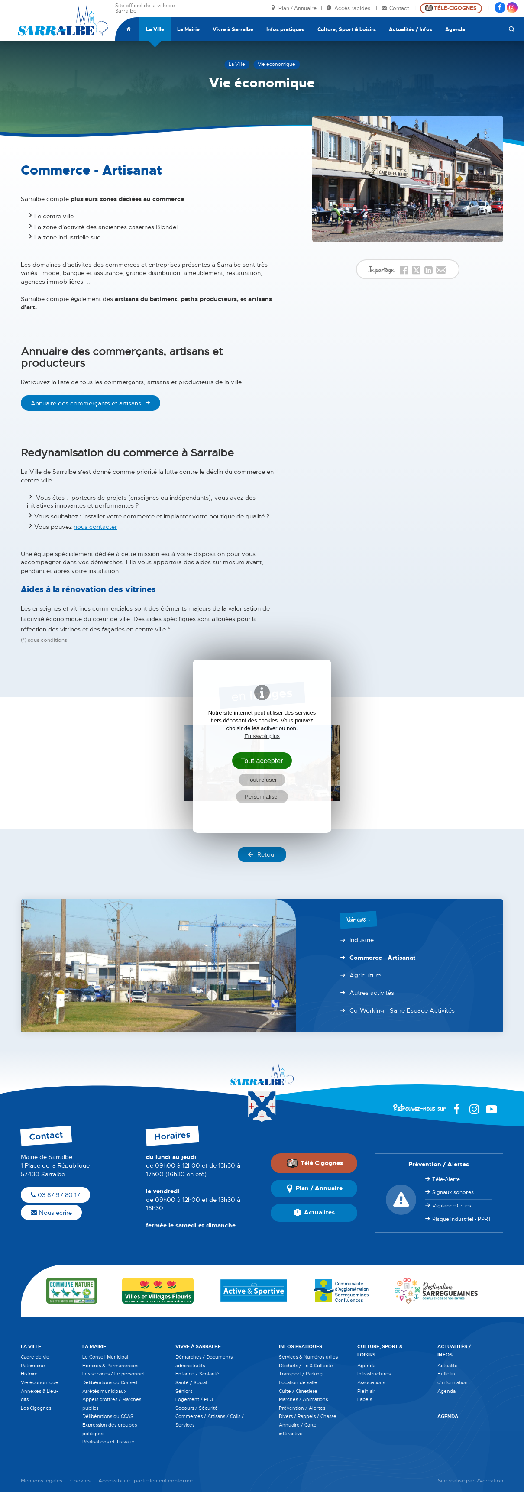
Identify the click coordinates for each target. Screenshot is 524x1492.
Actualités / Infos (410, 29)
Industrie (361, 940)
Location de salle (298, 1382)
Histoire (29, 1374)
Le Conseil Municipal (105, 1357)
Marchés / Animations (303, 1399)
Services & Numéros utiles (308, 1357)
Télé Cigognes (315, 1163)
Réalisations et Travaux (108, 1442)
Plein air (366, 1391)
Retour (262, 854)
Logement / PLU (194, 1399)
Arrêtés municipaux (104, 1391)
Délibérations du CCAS (107, 1416)
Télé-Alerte (446, 1179)
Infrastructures (374, 1374)
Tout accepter (262, 760)
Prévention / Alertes (302, 1408)
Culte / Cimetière (298, 1391)
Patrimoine (33, 1366)
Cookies (80, 1481)
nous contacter (95, 527)
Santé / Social (191, 1382)
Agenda (455, 29)
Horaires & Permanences (110, 1366)
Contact (396, 8)
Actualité (447, 1366)
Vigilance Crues (451, 1205)
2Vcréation (489, 1481)
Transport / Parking (301, 1374)
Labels (364, 1399)
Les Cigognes (36, 1408)
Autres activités (371, 993)
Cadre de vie (35, 1357)
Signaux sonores (453, 1192)
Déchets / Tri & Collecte (306, 1366)
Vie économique (39, 1382)
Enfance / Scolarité (197, 1374)
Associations (371, 1382)
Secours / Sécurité (196, 1408)
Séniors (183, 1391)
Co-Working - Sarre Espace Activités (402, 1010)
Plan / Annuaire (294, 8)
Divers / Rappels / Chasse (307, 1416)
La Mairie (188, 29)
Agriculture (365, 975)
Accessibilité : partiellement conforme (145, 1481)
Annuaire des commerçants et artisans (86, 403)
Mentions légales (41, 1481)
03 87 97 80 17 (55, 1195)
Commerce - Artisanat (382, 957)
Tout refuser (262, 780)
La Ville (155, 29)
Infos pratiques (285, 29)
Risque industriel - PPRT (462, 1219)
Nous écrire (51, 1213)
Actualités (314, 1212)
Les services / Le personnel (113, 1374)
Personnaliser (262, 796)
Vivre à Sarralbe (233, 29)
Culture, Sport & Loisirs (346, 29)
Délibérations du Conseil (109, 1382)
